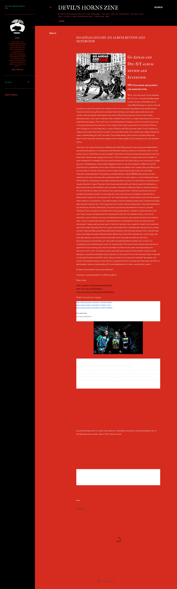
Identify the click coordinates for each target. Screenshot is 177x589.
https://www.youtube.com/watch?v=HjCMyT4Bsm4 (94, 302)
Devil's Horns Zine (88, 7)
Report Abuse (11, 94)
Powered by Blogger (106, 581)
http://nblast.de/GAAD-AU (83, 316)
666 (17, 37)
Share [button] (52, 33)
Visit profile (17, 69)
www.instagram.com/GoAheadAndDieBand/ (95, 292)
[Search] (158, 7)
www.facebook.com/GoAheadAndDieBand (94, 285)
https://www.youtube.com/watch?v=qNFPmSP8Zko (94, 308)
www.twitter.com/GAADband (89, 289)
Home (61, 21)
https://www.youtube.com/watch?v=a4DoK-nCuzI (93, 305)
